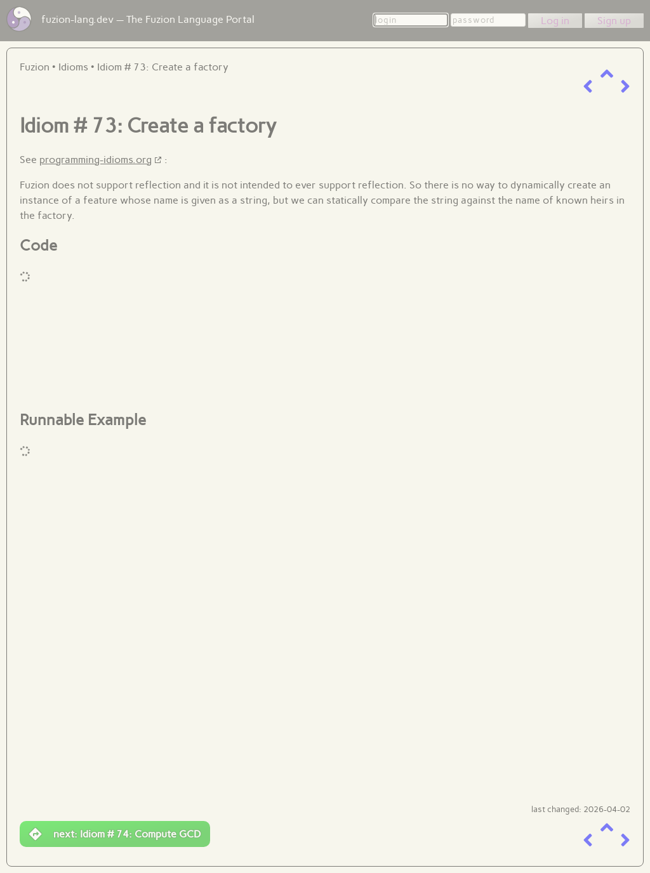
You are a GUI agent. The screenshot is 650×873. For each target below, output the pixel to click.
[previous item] (588, 87)
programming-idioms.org (95, 160)
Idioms (73, 67)
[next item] (625, 87)
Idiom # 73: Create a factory (163, 67)
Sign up (614, 21)
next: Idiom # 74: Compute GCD (115, 834)
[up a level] (606, 74)
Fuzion (35, 67)
